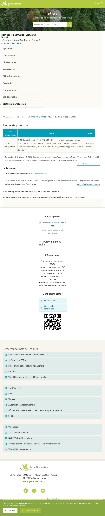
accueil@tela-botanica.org (34, 482)
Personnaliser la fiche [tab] (50, 243)
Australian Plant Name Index (20, 405)
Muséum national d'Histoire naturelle (24, 366)
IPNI (8, 393)
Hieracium (6, 40)
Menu (99, 4)
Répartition (9, 69)
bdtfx (20, 117)
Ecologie (7, 83)
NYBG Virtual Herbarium (18, 438)
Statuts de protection (14, 104)
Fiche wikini (48, 300)
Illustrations (9, 62)
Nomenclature (10, 90)
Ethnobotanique (11, 76)
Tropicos (10, 399)
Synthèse (7, 48)
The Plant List (13, 388)
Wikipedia (11, 427)
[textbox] (50, 24)
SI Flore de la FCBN (15, 360)
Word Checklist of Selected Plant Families (26, 377)
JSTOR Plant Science (16, 432)
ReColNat (11, 371)
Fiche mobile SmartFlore (48, 307)
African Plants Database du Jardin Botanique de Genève (33, 410)
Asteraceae (14, 43)
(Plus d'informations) (38, 173)
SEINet (10, 416)
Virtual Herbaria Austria (18, 449)
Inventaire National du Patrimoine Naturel (27, 354)
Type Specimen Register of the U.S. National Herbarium (33, 443)
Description (9, 55)
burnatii (15, 40)
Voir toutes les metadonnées (88, 163)
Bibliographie (10, 97)
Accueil (7, 117)
